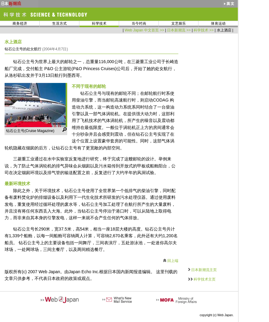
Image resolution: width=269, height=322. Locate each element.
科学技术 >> (203, 30)
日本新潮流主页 (204, 270)
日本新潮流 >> (179, 30)
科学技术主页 (205, 279)
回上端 (172, 261)
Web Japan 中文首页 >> (144, 30)
